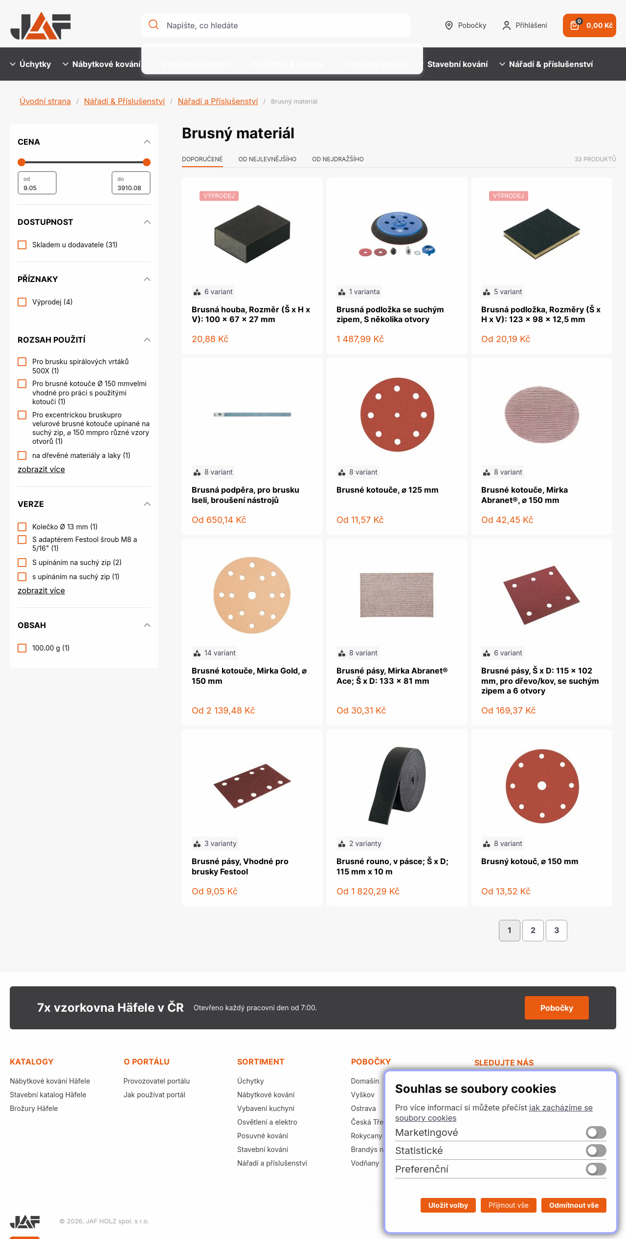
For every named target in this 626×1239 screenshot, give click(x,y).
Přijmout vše (509, 1205)
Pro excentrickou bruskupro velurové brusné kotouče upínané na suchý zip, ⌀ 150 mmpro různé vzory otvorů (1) (91, 428)
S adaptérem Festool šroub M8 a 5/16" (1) (84, 543)
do (120, 178)
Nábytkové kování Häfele (50, 1081)
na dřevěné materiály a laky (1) (81, 455)
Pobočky (466, 25)
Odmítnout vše (574, 1205)
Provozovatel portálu (157, 1081)
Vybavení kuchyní (190, 64)
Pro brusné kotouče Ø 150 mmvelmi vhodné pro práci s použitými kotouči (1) (89, 392)
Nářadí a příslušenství (272, 1163)
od (26, 178)
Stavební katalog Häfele (48, 1094)
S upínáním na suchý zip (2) (77, 562)
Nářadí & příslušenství (546, 64)
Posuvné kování (371, 64)
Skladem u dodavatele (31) (75, 244)
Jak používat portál (154, 1094)
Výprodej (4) (52, 302)
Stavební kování (453, 64)
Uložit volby (448, 1205)
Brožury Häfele (34, 1108)
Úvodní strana (45, 101)
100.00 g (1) (51, 648)
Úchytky (30, 64)
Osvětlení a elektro (267, 1122)
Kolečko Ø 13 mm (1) (65, 526)
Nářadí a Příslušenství (218, 101)
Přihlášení (524, 25)
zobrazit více (41, 469)
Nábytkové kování (101, 64)
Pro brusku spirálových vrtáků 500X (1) (80, 365)
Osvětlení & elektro (282, 64)
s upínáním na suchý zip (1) (76, 576)
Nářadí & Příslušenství (124, 101)
